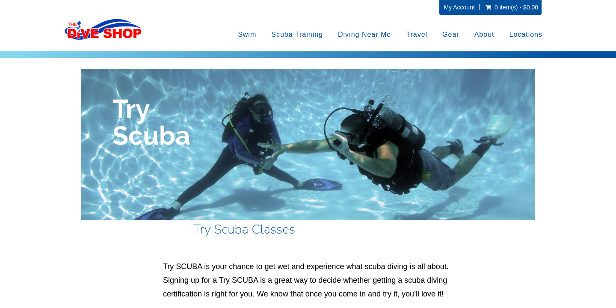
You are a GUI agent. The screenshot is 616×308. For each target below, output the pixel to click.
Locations (526, 34)
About (484, 34)
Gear (450, 34)
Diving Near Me (364, 34)
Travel (416, 34)
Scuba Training (297, 34)
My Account (459, 7)
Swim (247, 34)
